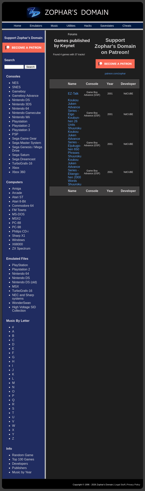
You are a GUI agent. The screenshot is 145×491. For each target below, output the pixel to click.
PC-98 (16, 227)
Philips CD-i (20, 231)
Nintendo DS (21, 100)
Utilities (71, 25)
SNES (16, 87)
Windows (18, 240)
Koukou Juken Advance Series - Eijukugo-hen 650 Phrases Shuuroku (74, 144)
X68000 (17, 244)
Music (54, 25)
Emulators (36, 25)
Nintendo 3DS (22, 104)
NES (15, 82)
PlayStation (20, 265)
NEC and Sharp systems (23, 296)
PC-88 (16, 222)
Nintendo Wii (21, 117)
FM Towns (19, 210)
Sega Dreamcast (23, 159)
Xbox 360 (18, 172)
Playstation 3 (21, 130)
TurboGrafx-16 (22, 163)
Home (17, 25)
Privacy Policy (133, 484)
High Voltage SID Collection (24, 308)
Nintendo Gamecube (26, 112)
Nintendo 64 (20, 108)
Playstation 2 (21, 125)
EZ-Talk (73, 93)
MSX (15, 286)
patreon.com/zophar (115, 73)
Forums (72, 34)
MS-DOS (18, 214)
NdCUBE (128, 93)
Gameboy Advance (25, 95)
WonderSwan (21, 302)
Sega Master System (26, 142)
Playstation (19, 121)
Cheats (127, 25)
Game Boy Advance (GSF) (92, 93)
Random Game (22, 455)
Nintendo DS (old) (24, 282)
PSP (15, 134)
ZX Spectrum (21, 248)
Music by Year (22, 472)
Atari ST (17, 197)
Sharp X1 (18, 235)
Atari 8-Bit (19, 201)
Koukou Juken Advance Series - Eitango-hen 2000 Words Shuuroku (74, 172)
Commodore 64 (23, 205)
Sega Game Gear (24, 138)
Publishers (19, 468)
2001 (110, 93)
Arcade (17, 192)
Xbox (15, 167)
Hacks (88, 25)
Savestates (107, 25)
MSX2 (16, 218)
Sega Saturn (20, 155)
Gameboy (19, 91)
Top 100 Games (23, 459)
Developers (20, 463)
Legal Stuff (120, 484)
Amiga (16, 188)
